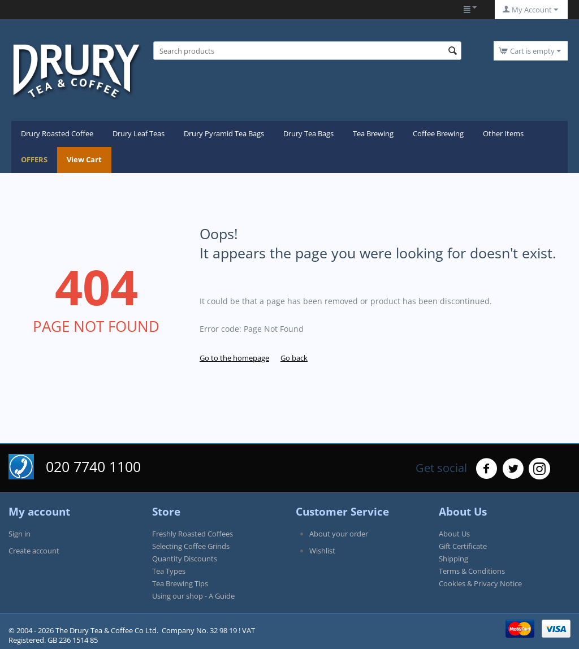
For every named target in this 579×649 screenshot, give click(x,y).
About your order (338, 534)
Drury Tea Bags (308, 133)
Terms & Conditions (472, 571)
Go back (294, 358)
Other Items (503, 133)
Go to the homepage (234, 358)
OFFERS (34, 159)
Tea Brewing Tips (180, 583)
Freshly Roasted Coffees (192, 534)
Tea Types (168, 571)
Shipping (453, 558)
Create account (33, 551)
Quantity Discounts (184, 558)
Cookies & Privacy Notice (480, 583)
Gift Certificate (463, 546)
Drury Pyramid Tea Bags (224, 133)
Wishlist (322, 551)
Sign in (19, 534)
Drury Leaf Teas (139, 133)
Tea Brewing (373, 133)
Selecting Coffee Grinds (191, 546)
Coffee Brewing (438, 133)
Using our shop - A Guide (193, 596)
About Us (454, 534)
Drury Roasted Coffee (57, 133)
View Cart (84, 159)
